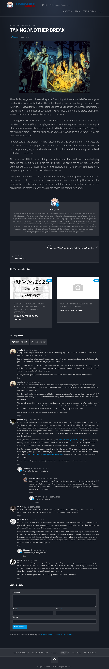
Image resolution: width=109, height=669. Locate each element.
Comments (19, 331)
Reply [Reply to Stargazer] (25, 464)
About (66, 11)
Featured (76, 642)
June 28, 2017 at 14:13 (33, 339)
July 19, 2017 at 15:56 (52, 486)
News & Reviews (79, 293)
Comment (17, 582)
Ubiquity (77, 296)
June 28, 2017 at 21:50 (36, 509)
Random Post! (90, 642)
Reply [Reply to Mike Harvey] (19, 535)
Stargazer (16, 37)
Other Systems (38, 296)
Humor (17, 296)
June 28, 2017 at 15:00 (34, 409)
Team (77, 11)
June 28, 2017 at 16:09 (32, 496)
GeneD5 (20, 339)
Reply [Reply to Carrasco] (19, 454)
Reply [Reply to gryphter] (19, 568)
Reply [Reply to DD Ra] (19, 505)
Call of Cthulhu (36, 293)
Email (59, 598)
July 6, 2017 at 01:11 (33, 550)
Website (16, 607)
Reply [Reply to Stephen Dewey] (31, 482)
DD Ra (19, 496)
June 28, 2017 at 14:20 (33, 372)
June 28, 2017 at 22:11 (40, 540)
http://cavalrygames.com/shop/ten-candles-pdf (45, 444)
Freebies (55, 642)
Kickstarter (66, 293)
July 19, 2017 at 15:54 (50, 468)
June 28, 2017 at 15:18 (40, 458)
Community (88, 11)
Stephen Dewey (34, 468)
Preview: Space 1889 (72, 300)
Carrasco (20, 409)
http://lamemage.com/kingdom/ (71, 429)
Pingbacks (38, 331)
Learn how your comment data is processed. (57, 624)
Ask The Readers (21, 293)
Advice (12, 25)
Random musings (24, 25)
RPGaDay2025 (19, 302)
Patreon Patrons (40, 642)
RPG (34, 25)
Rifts (32, 299)
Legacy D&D (26, 296)
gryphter (20, 550)
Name (15, 598)
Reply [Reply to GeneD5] (19, 367)
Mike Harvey (21, 509)
